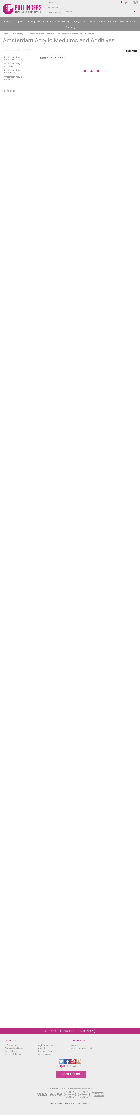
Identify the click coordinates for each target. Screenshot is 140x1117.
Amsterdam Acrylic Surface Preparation (13, 58)
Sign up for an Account (81, 1048)
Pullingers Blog (45, 1051)
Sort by (44, 58)
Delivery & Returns (13, 1054)
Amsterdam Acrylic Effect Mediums (13, 71)
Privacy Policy (11, 1051)
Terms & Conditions (14, 1048)
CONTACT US (70, 1074)
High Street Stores (46, 1045)
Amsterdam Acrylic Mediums (13, 64)
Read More (131, 50)
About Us (42, 1048)
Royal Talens (10, 91)
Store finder (53, 7)
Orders (74, 1045)
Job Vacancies (44, 1054)
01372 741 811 (73, 1066)
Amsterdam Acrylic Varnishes (13, 78)
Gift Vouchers (11, 1045)
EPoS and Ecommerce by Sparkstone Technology (70, 1103)
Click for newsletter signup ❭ (70, 1031)
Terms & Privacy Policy (85, 1088)
